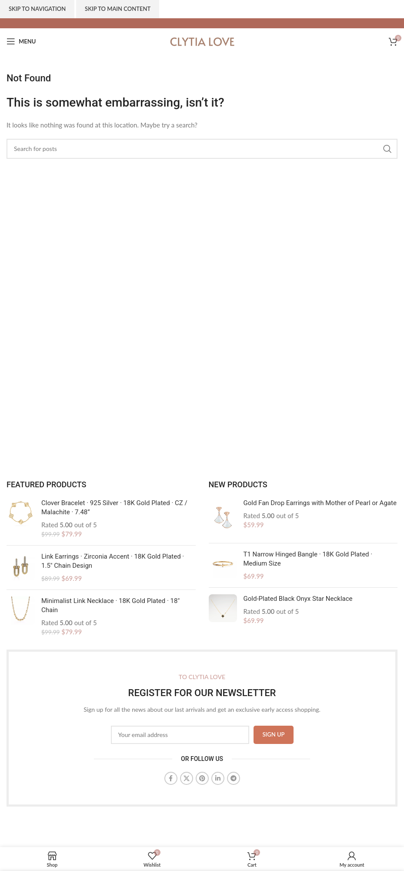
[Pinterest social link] (202, 778)
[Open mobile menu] (21, 41)
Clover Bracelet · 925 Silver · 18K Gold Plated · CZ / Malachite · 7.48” (114, 507)
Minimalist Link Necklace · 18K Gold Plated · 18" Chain (110, 605)
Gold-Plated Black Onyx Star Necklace (298, 599)
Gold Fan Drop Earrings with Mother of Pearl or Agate (320, 503)
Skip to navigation (37, 8)
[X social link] (186, 778)
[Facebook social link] (170, 778)
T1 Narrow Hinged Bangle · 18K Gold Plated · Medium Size (308, 558)
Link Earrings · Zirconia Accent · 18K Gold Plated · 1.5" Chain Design (112, 561)
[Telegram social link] (233, 778)
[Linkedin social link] (217, 778)
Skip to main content (117, 8)
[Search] (202, 149)
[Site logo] (202, 40)
